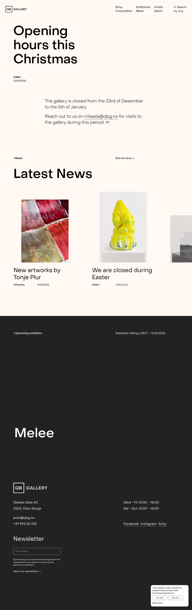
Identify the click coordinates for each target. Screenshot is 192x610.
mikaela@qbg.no (101, 116)
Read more (157, 603)
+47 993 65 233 (25, 524)
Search (180, 7)
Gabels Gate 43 (25, 502)
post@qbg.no (24, 518)
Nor (175, 11)
